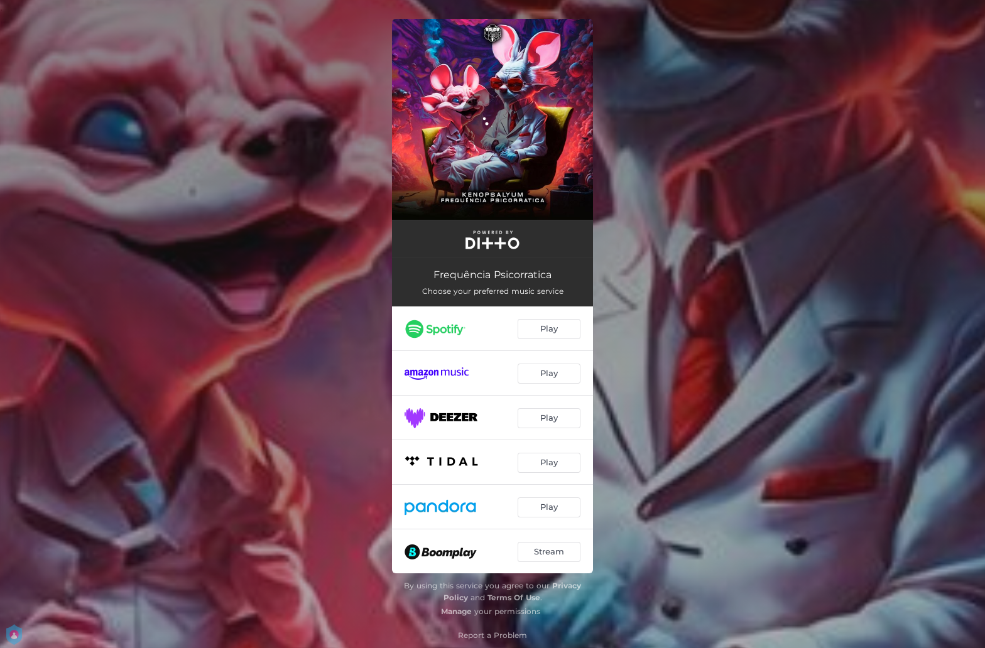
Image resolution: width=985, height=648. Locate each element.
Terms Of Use (513, 597)
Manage (456, 611)
